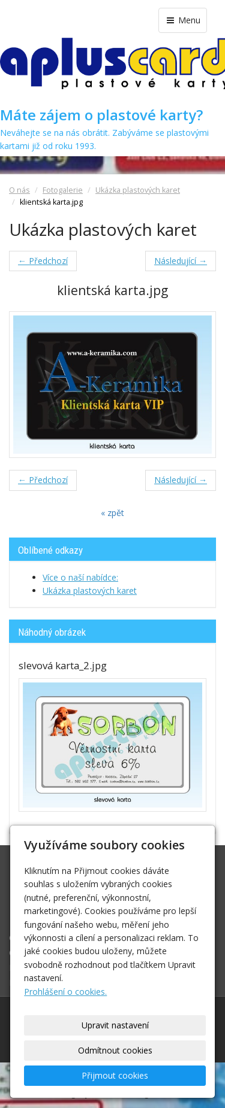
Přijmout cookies (115, 1075)
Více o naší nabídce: (80, 577)
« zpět (112, 512)
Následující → (180, 260)
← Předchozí (43, 260)
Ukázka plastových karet (137, 190)
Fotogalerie (63, 190)
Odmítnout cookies (115, 1050)
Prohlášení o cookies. (65, 991)
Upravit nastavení (115, 1025)
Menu (182, 20)
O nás (19, 190)
